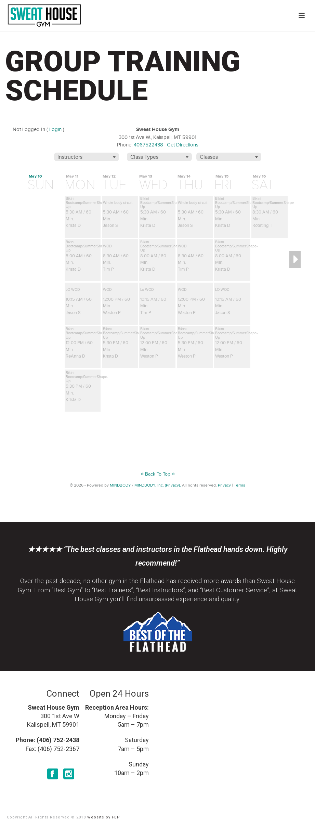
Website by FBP (103, 817)
